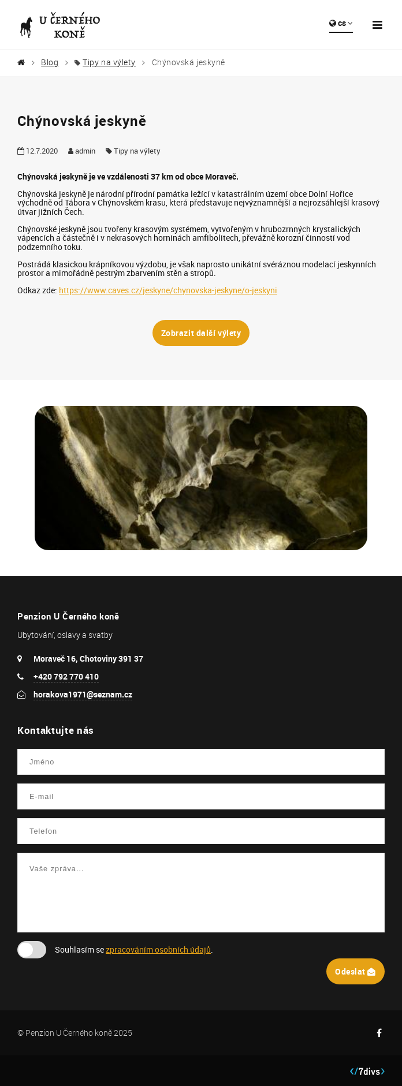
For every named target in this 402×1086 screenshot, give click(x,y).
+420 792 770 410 (66, 676)
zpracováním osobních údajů (158, 949)
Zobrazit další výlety (201, 332)
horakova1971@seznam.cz (83, 694)
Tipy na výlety (109, 62)
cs (341, 22)
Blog (49, 62)
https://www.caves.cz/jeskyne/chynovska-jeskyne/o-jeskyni (168, 290)
